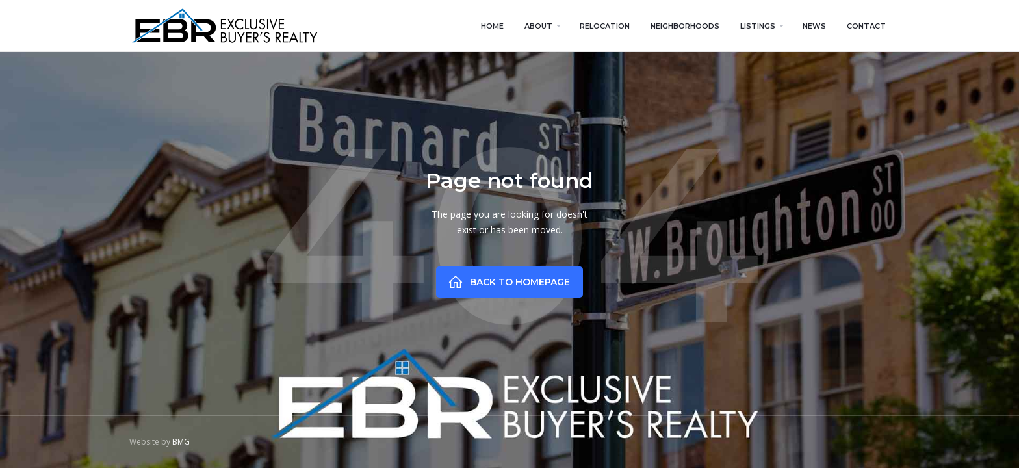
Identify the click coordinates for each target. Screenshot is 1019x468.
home (492, 26)
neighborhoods (685, 26)
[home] (224, 25)
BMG (181, 441)
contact (866, 26)
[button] (541, 26)
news (814, 26)
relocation (605, 26)
